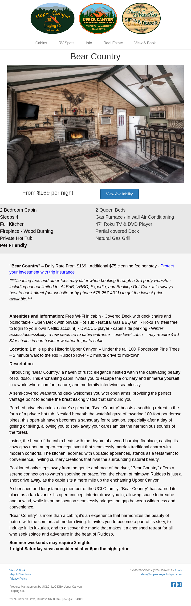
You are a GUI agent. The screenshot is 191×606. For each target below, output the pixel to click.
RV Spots (66, 43)
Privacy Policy (18, 578)
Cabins (41, 43)
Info (89, 43)
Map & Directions (20, 574)
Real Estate (113, 43)
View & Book (144, 43)
